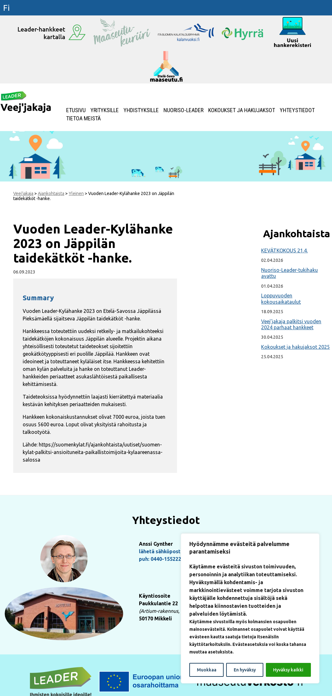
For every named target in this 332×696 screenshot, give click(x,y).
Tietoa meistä (83, 118)
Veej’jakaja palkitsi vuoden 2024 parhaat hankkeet (291, 324)
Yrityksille (104, 110)
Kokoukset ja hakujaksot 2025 (295, 347)
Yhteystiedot (297, 110)
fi (6, 7)
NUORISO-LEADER (183, 110)
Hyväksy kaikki (288, 669)
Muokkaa (206, 669)
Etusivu (76, 110)
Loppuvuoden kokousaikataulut (281, 298)
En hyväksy (245, 669)
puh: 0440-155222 (160, 559)
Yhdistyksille (141, 110)
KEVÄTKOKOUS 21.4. (284, 250)
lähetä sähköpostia (162, 551)
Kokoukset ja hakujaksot (241, 110)
